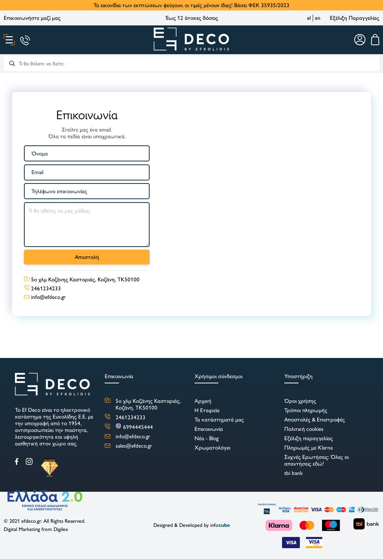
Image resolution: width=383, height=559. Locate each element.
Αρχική (202, 401)
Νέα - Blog (206, 438)
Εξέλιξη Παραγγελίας (354, 18)
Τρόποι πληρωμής (305, 410)
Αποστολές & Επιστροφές (314, 419)
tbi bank (293, 473)
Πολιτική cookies (304, 429)
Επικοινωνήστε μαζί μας (32, 18)
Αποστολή (87, 257)
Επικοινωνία (208, 429)
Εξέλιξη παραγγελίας (308, 438)
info (220, 525)
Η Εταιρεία (207, 410)
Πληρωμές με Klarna (308, 447)
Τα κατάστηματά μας (219, 419)
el (309, 18)
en (318, 18)
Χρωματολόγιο (212, 447)
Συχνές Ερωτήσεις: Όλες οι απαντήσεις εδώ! (316, 460)
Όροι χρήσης (300, 401)
